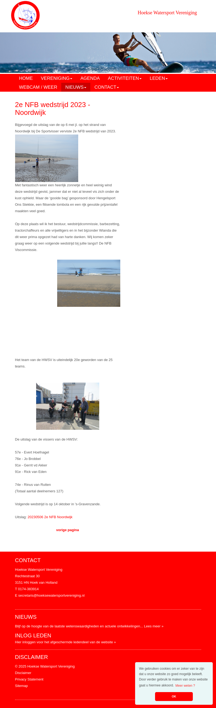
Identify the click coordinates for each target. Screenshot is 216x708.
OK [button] (174, 696)
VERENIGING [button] (57, 78)
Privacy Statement (29, 679)
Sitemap (21, 686)
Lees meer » (153, 626)
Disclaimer (23, 673)
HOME (26, 78)
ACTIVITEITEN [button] (125, 78)
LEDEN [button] (159, 78)
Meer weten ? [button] (185, 686)
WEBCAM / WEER (38, 87)
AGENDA (90, 78)
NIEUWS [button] (75, 87)
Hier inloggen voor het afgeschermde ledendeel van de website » (65, 642)
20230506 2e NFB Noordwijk (50, 517)
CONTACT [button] (106, 87)
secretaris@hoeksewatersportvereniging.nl (51, 595)
